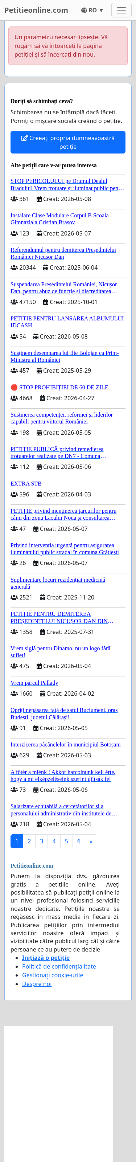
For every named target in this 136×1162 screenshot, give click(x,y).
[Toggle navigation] (121, 10)
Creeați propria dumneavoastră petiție (68, 142)
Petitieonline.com (36, 10)
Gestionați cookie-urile (52, 975)
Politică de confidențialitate (59, 966)
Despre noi (36, 984)
